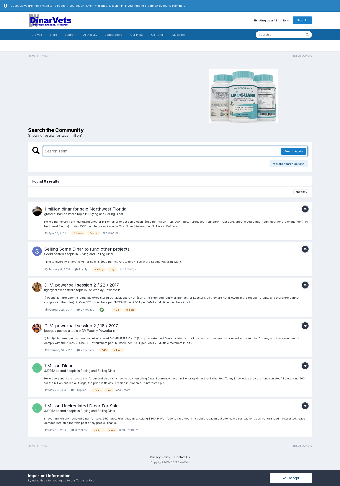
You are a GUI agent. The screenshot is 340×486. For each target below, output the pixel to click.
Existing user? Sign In (271, 20)
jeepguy (50, 330)
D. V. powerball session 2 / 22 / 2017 (81, 285)
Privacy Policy (160, 457)
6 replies (78, 390)
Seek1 (48, 254)
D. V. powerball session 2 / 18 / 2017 (81, 325)
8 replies (79, 430)
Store (53, 34)
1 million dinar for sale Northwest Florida (85, 209)
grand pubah (53, 214)
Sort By (301, 192)
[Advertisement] (98, 95)
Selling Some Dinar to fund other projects (87, 249)
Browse (37, 34)
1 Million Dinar (58, 365)
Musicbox (178, 34)
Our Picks (136, 34)
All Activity (90, 34)
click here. (179, 5)
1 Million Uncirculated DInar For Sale (81, 405)
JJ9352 (49, 371)
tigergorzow (53, 290)
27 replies (85, 309)
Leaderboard (114, 34)
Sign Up (302, 20)
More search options (288, 163)
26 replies (85, 350)
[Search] (279, 34)
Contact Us (182, 457)
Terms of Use (85, 480)
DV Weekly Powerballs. (104, 290)
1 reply (81, 269)
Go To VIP (158, 34)
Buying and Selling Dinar (105, 214)
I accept (291, 478)
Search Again (293, 151)
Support (70, 34)
